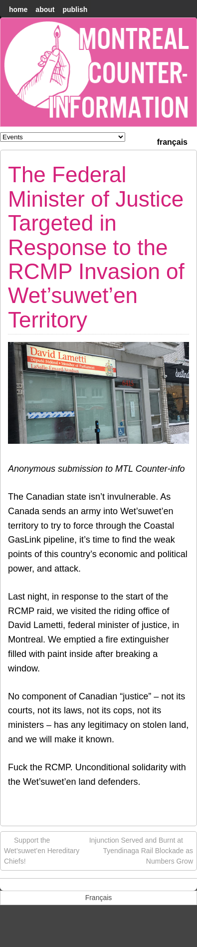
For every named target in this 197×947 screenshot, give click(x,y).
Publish (74, 9)
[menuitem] (172, 141)
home (18, 9)
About (44, 9)
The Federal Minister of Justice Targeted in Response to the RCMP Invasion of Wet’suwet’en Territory (96, 246)
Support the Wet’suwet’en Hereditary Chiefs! (41, 850)
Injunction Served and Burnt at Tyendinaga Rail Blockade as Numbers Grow (141, 850)
